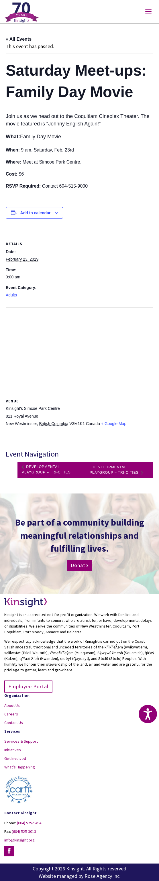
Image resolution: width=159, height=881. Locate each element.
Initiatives (12, 749)
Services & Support (21, 741)
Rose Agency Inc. (103, 876)
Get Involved (15, 758)
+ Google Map (113, 423)
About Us (12, 705)
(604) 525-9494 (29, 822)
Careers (11, 714)
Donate (79, 565)
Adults (11, 295)
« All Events (19, 39)
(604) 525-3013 (24, 831)
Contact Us (13, 722)
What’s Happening (19, 767)
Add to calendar (35, 213)
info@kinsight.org (19, 840)
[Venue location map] (79, 349)
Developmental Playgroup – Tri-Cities (46, 470)
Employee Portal (28, 686)
